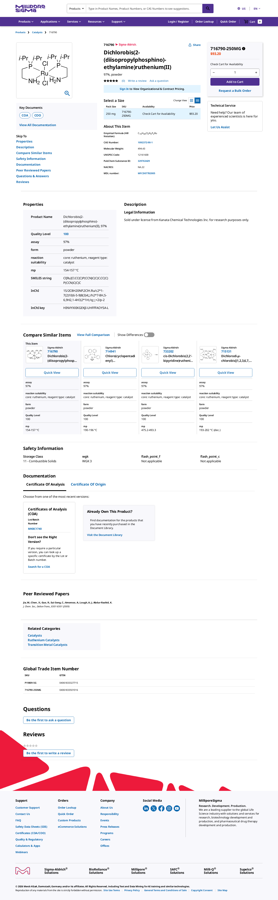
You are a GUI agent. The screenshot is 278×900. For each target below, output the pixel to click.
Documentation (28, 164)
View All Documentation (37, 125)
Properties (24, 141)
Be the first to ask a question (48, 720)
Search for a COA (39, 567)
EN (257, 8)
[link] (34, 807)
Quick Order (228, 21)
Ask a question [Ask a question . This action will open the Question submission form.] (159, 81)
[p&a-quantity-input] (235, 72)
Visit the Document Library (104, 535)
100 (66, 234)
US (241, 8)
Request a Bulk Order (235, 91)
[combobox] (140, 8)
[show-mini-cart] (253, 21)
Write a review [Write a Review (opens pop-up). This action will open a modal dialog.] (137, 81)
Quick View (52, 372)
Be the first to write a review (50, 754)
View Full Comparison (93, 335)
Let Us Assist (220, 127)
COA (25, 115)
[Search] (208, 8)
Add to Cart (234, 82)
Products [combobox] (75, 8)
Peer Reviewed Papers (33, 170)
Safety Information (31, 159)
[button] (178, 22)
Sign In (124, 89)
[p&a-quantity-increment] (256, 72)
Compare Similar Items (34, 153)
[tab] (23, 32)
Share (194, 45)
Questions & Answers (32, 176)
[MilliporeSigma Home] (30, 8)
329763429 (144, 161)
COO (37, 115)
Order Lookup (204, 21)
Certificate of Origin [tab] (88, 484)
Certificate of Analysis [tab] (45, 484)
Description (25, 147)
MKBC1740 (35, 529)
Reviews (22, 182)
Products (20, 32)
